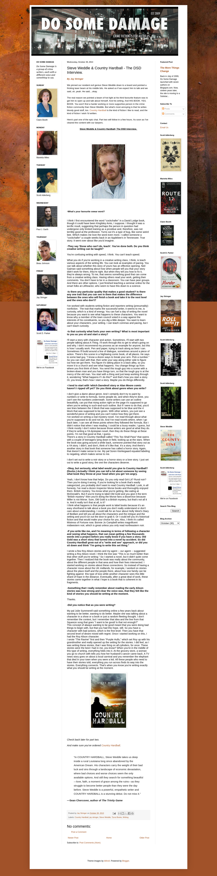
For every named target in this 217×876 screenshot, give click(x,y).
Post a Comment (78, 832)
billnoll (107, 861)
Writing (125, 817)
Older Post (144, 838)
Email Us (164, 127)
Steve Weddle (105, 817)
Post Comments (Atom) (90, 843)
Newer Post (73, 838)
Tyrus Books (117, 817)
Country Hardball (98, 110)
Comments (168, 114)
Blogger (125, 861)
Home (109, 838)
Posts (166, 109)
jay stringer (94, 817)
